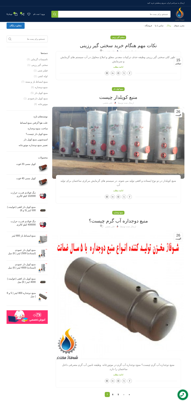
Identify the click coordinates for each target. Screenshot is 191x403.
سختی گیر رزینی (118, 37)
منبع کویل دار (118, 89)
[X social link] (124, 73)
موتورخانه (43, 104)
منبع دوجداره (118, 213)
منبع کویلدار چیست (118, 97)
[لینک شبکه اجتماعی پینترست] (118, 73)
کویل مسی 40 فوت (26, 178)
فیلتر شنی (43, 70)
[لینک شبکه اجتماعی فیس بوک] (129, 73)
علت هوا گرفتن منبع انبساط (34, 123)
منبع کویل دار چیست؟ (37, 134)
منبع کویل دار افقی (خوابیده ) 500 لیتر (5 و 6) (21, 209)
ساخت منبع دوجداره (38, 128)
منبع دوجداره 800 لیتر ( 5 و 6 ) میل (21, 295)
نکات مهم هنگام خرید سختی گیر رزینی (118, 45)
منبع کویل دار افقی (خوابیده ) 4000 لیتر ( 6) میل (21, 280)
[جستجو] (111, 14)
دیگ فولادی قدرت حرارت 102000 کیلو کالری (23, 194)
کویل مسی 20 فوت (26, 164)
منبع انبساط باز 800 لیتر (24, 235)
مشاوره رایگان (16, 25)
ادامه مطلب (118, 67)
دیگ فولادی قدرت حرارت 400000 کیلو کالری (23, 223)
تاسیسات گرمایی (39, 59)
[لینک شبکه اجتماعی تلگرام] (107, 73)
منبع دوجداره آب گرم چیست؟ (118, 221)
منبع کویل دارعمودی (38, 98)
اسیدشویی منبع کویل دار (36, 139)
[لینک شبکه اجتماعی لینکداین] (112, 73)
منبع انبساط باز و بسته (36, 81)
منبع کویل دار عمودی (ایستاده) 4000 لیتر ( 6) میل (22, 266)
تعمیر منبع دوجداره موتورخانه (33, 145)
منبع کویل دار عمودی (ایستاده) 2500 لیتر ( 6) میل (22, 252)
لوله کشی (43, 76)
